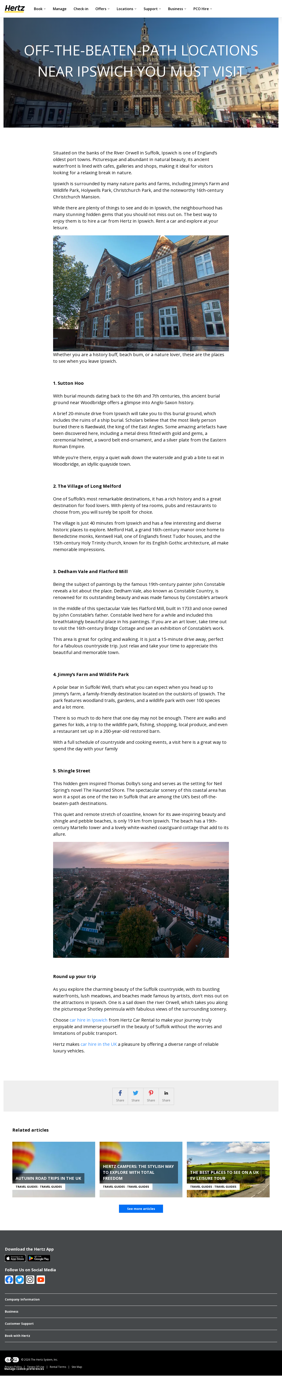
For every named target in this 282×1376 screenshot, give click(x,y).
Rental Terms (58, 1369)
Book (40, 8)
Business (177, 8)
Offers (102, 8)
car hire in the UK (99, 1044)
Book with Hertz (17, 1337)
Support (152, 8)
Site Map (77, 1369)
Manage (60, 8)
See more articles (141, 1210)
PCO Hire (202, 8)
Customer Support (19, 1325)
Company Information (22, 1301)
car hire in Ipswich (89, 1020)
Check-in (81, 8)
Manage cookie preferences (24, 1370)
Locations (127, 8)
